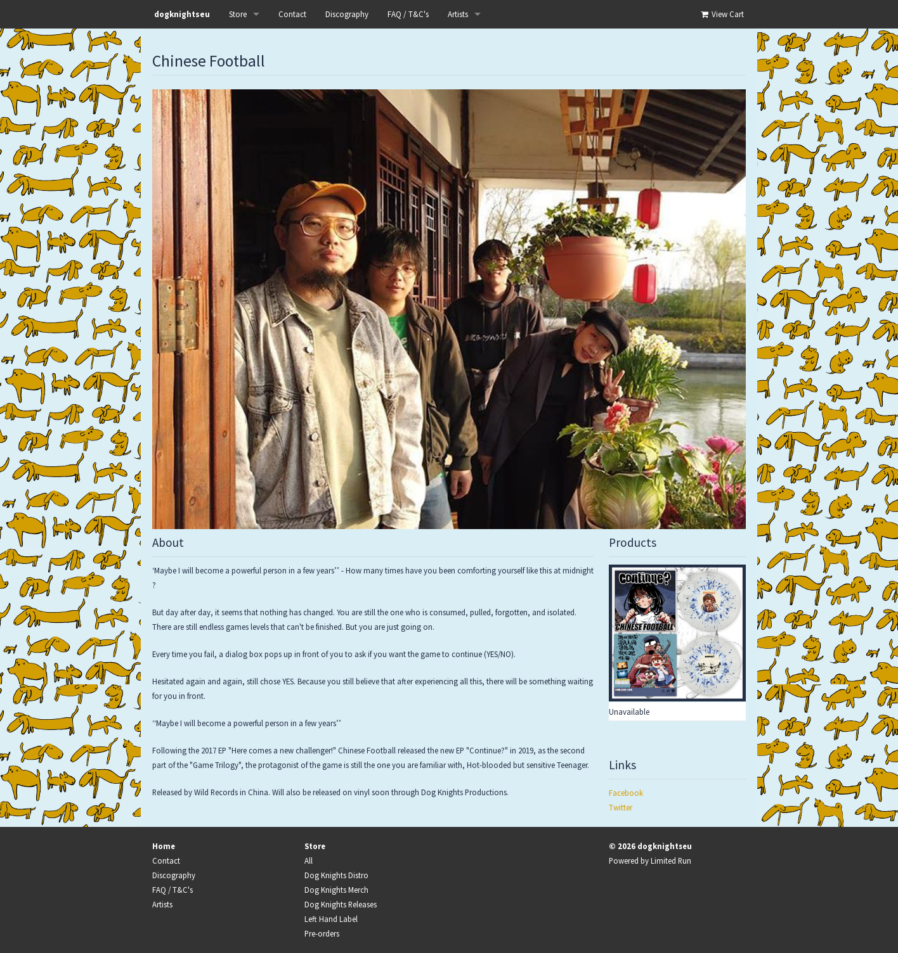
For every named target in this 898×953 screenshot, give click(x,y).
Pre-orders (321, 933)
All (308, 860)
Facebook (626, 793)
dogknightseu (182, 14)
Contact (292, 14)
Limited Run (671, 860)
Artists (458, 14)
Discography (346, 14)
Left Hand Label (331, 919)
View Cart (721, 14)
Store (238, 14)
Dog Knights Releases (340, 904)
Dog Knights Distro (336, 875)
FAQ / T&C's (408, 14)
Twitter (620, 807)
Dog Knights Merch (336, 890)
